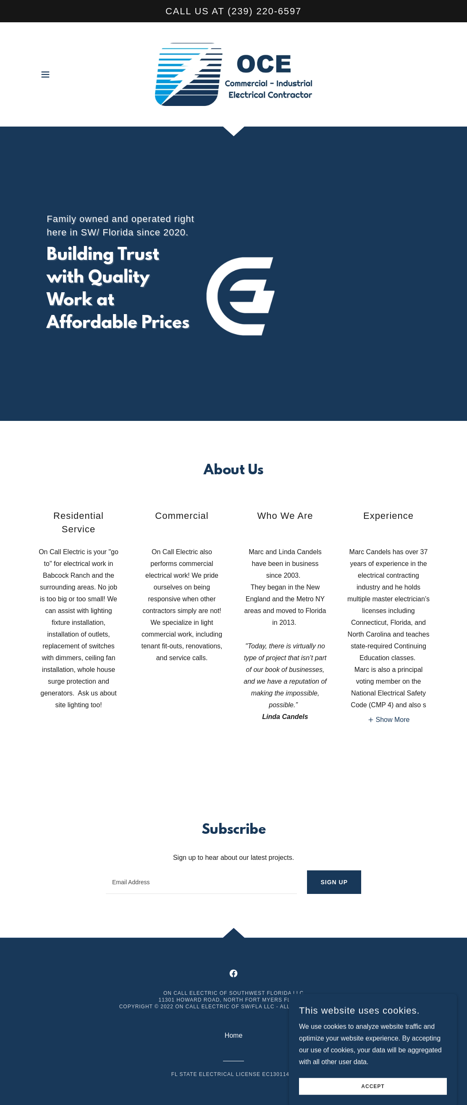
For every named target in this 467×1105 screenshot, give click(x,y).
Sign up (334, 882)
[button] (45, 74)
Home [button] (234, 1035)
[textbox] (201, 882)
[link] (233, 73)
